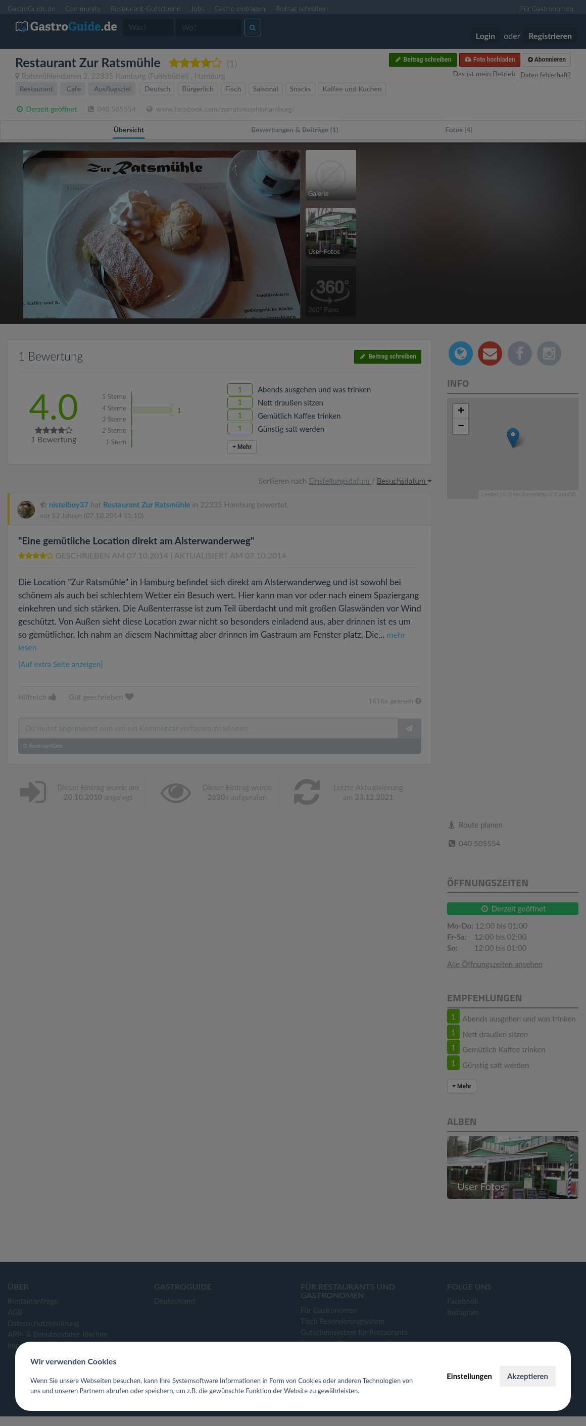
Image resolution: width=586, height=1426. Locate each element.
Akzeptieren (527, 1376)
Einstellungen (469, 1376)
